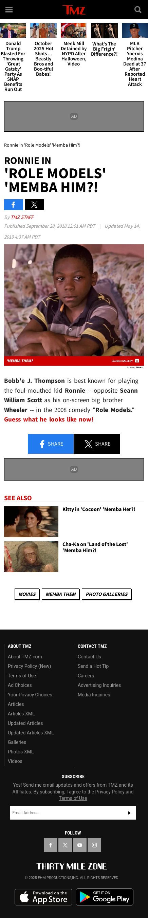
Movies (26, 594)
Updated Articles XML (31, 732)
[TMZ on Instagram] (94, 845)
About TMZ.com (25, 656)
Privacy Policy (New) (29, 666)
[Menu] (9, 9)
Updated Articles (25, 723)
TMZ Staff (22, 217)
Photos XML (21, 751)
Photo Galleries (106, 594)
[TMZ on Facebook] (50, 845)
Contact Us (89, 656)
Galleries (17, 742)
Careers (86, 675)
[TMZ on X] (65, 845)
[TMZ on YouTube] (80, 845)
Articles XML (21, 713)
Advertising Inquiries (99, 685)
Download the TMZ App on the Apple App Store (43, 897)
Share (50, 444)
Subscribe (129, 813)
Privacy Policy (110, 791)
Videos (15, 761)
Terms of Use (22, 675)
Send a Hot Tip (93, 666)
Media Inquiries (94, 694)
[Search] (138, 9)
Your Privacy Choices (30, 694)
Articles (16, 704)
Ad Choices (20, 685)
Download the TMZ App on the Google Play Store (104, 897)
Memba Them (60, 594)
